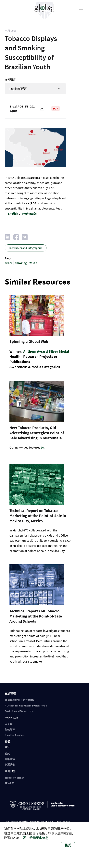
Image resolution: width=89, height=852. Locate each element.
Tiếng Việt (64, 821)
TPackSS (9, 783)
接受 (68, 845)
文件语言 (10, 80)
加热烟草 (10, 729)
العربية (55, 821)
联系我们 (10, 764)
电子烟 (8, 724)
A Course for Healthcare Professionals (26, 705)
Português (29, 213)
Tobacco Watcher (14, 777)
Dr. (43, 447)
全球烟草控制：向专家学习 (20, 700)
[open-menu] (81, 8)
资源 (7, 741)
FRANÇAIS (46, 821)
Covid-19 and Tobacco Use (19, 711)
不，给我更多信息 (35, 838)
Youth (33, 263)
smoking (21, 263)
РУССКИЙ (35, 821)
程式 (7, 753)
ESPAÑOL (24, 821)
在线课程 (10, 693)
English (13, 213)
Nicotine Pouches (14, 735)
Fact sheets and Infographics (25, 248)
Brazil (9, 263)
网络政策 (10, 759)
